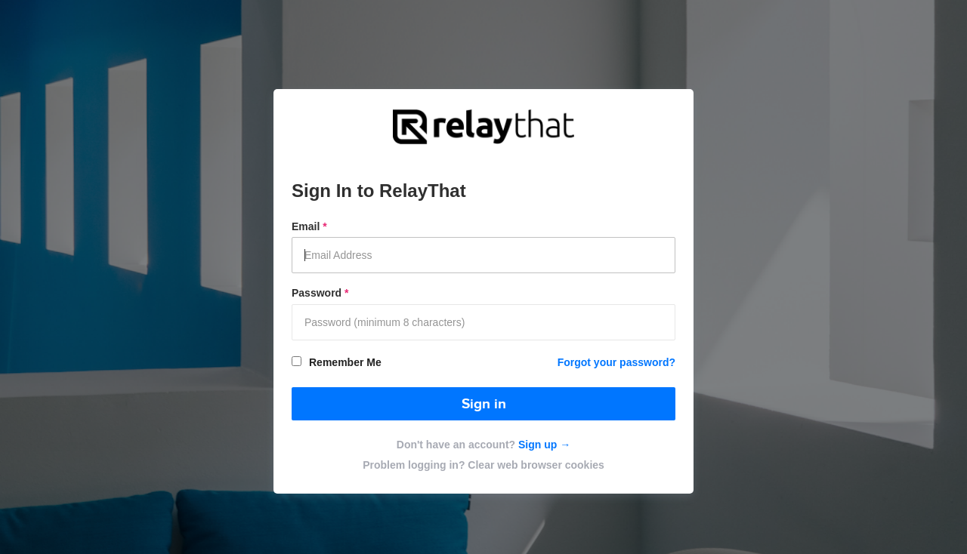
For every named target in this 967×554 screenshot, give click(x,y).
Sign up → (542, 445)
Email (309, 226)
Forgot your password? (616, 362)
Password (320, 293)
